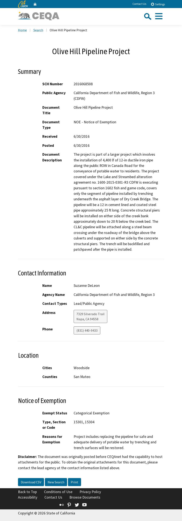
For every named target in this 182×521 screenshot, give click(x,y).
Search (38, 30)
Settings (158, 4)
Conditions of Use (58, 491)
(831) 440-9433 (87, 330)
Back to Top (27, 491)
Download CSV (31, 482)
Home (22, 30)
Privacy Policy (90, 491)
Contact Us (139, 4)
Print (74, 482)
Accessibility (27, 497)
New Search (56, 482)
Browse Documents (84, 497)
